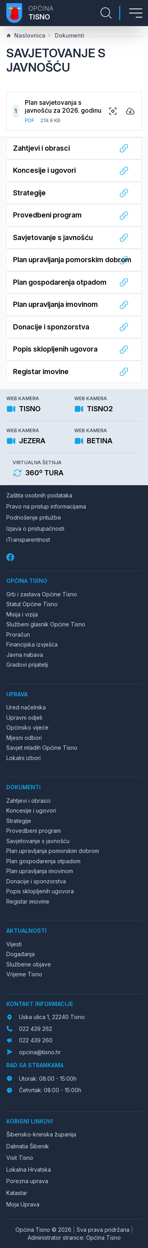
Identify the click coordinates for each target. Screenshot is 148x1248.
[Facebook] (11, 557)
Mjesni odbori (24, 737)
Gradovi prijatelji (27, 664)
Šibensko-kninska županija (41, 1134)
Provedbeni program (33, 830)
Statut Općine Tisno (32, 604)
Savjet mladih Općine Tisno (41, 747)
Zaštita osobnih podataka (39, 495)
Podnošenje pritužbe (33, 517)
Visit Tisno (19, 1157)
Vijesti (14, 944)
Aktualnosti (26, 930)
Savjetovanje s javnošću (37, 841)
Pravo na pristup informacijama (46, 506)
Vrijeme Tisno (24, 974)
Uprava (17, 694)
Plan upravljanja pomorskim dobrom (52, 850)
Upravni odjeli (24, 717)
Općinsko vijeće (27, 727)
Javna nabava (24, 654)
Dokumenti (65, 35)
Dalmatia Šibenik (27, 1146)
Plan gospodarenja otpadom (43, 861)
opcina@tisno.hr (40, 1052)
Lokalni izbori (23, 757)
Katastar (16, 1192)
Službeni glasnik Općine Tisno (45, 624)
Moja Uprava (22, 1204)
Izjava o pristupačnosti (35, 528)
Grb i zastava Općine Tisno (41, 594)
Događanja (20, 954)
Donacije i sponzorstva (36, 881)
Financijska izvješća (32, 644)
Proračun (18, 634)
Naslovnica (25, 35)
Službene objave (28, 964)
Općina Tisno (26, 580)
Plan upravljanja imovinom (39, 871)
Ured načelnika (26, 707)
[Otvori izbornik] (135, 13)
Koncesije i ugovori (31, 810)
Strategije (18, 820)
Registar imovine (27, 901)
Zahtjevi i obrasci (28, 800)
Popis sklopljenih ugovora (40, 891)
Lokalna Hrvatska (28, 1169)
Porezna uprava (27, 1181)
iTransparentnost (28, 539)
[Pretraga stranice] (106, 13)
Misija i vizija (22, 614)
